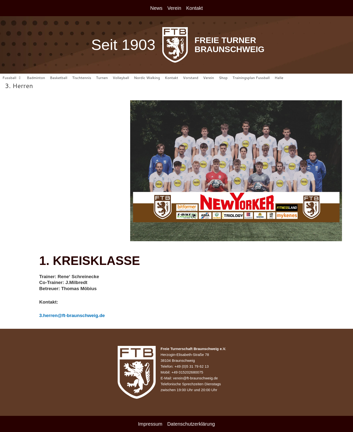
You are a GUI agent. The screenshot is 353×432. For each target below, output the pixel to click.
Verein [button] (174, 8)
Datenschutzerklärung (191, 424)
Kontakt (194, 8)
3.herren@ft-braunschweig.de (72, 315)
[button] (12, 78)
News (156, 8)
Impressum (150, 424)
